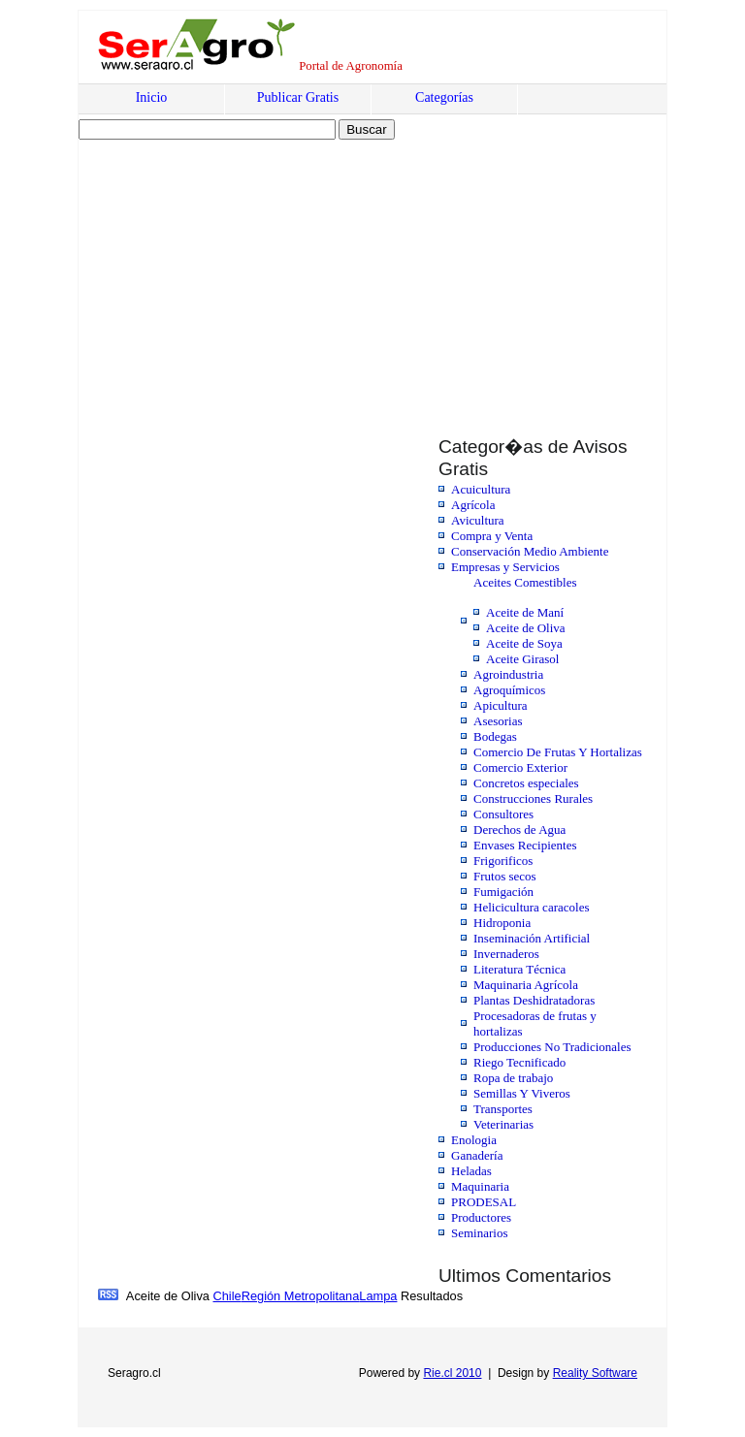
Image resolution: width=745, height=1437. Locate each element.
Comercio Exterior (520, 767)
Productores (481, 1217)
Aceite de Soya (524, 643)
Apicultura (500, 705)
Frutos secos (504, 876)
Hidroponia (502, 922)
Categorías (444, 97)
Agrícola (473, 504)
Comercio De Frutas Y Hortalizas (557, 752)
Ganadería (476, 1155)
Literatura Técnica (519, 969)
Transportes (503, 1109)
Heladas (471, 1171)
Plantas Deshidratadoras (534, 1000)
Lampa (378, 1296)
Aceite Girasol (522, 659)
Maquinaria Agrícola (525, 984)
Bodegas (495, 736)
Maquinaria (480, 1186)
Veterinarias (503, 1124)
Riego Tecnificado (519, 1062)
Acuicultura (480, 489)
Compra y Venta (492, 535)
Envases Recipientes (525, 845)
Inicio (152, 97)
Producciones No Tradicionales (552, 1046)
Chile (226, 1296)
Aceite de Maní (525, 612)
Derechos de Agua (519, 829)
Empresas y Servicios (505, 566)
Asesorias (498, 721)
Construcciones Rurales (533, 798)
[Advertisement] (245, 268)
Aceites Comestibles (525, 582)
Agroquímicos (509, 690)
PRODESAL (483, 1202)
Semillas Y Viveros (521, 1093)
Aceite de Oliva (526, 628)
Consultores (503, 814)
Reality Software (595, 1373)
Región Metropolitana (301, 1296)
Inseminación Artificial (531, 938)
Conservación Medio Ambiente (529, 551)
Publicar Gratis (298, 97)
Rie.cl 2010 (452, 1373)
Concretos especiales (526, 783)
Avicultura (477, 520)
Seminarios (479, 1233)
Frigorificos (503, 860)
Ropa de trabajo (513, 1077)
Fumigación (503, 891)
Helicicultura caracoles (531, 907)
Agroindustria (508, 674)
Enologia (474, 1140)
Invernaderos (506, 953)
